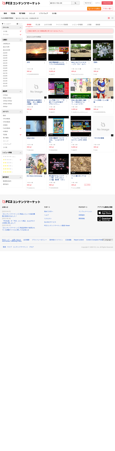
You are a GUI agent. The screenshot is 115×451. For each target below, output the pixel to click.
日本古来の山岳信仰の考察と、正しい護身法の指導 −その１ (34, 102)
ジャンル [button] (12, 27)
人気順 (89, 24)
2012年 (5, 86)
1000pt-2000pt (7, 101)
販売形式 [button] (12, 177)
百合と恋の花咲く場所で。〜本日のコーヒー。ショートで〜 (78, 102)
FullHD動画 (12, 128)
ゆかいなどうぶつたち (78, 74)
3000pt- (5, 106)
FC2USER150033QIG (33, 74)
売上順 (38, 24)
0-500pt (5, 95)
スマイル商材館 (76, 187)
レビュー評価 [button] (12, 153)
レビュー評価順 (77, 24)
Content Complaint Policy (94, 240)
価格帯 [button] (12, 91)
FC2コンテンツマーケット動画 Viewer (57, 225)
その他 (54, 13)
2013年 (5, 83)
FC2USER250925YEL (100, 112)
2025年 (5, 53)
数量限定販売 (7, 181)
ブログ (31, 247)
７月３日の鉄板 (99, 138)
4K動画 (5, 125)
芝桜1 (95, 62)
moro (96, 150)
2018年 (5, 70)
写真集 (13, 13)
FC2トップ (5, 240)
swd (96, 74)
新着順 (29, 24)
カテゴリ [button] (12, 112)
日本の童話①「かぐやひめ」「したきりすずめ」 (56, 140)
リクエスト (48, 218)
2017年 (5, 73)
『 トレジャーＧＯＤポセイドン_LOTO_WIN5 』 (79, 140)
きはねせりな (31, 187)
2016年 (5, 76)
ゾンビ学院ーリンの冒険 (101, 101)
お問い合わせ (16, 240)
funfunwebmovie (54, 187)
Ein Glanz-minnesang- (34, 176)
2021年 (5, 63)
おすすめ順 (48, 24)
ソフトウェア (43, 13)
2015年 (5, 78)
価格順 (98, 24)
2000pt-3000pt (7, 103)
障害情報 (82, 218)
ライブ (9, 247)
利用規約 (82, 215)
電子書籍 (22, 13)
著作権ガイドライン (56, 240)
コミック (32, 13)
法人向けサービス (50, 222)
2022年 (5, 60)
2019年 (5, 68)
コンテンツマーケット (26, 3)
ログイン (98, 3)
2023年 (5, 58)
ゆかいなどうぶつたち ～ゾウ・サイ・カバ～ (79, 63)
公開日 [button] (12, 40)
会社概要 (26, 240)
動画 (5, 13)
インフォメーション (85, 211)
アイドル (12, 34)
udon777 (52, 74)
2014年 (5, 81)
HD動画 (5, 131)
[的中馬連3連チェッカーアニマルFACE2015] (56, 63)
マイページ (88, 3)
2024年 (5, 55)
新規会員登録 (107, 3)
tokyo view (30, 138)
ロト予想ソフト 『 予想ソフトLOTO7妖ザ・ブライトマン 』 (56, 102)
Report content (79, 240)
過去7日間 (6, 47)
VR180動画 (6, 118)
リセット (19, 24)
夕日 (28, 62)
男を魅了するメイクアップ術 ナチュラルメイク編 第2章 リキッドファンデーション (57, 178)
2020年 (5, 65)
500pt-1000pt (7, 98)
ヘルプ (46, 215)
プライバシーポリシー (39, 240)
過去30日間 (6, 50)
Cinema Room (53, 150)
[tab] (70, 25)
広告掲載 (68, 240)
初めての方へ (48, 211)
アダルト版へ (107, 8)
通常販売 (6, 184)
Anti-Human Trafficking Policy (12, 241)
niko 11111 (30, 150)
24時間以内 (6, 43)
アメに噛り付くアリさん (78, 177)
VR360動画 (6, 122)
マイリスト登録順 (62, 24)
